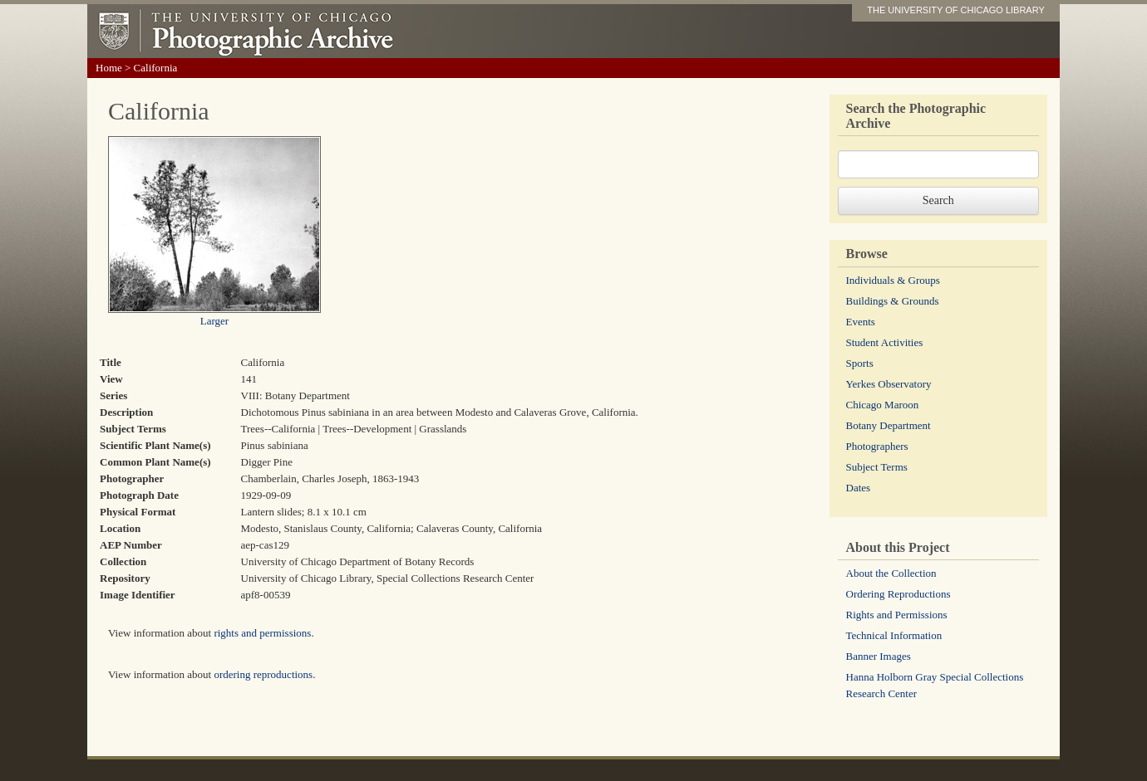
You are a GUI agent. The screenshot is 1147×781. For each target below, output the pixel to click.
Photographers (877, 446)
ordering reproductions (263, 674)
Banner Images (878, 656)
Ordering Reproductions (898, 594)
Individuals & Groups (893, 280)
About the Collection (891, 573)
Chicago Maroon (882, 404)
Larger (214, 321)
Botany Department (888, 425)
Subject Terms (877, 467)
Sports (860, 363)
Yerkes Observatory (889, 384)
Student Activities (884, 342)
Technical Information (894, 635)
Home (109, 67)
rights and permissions (262, 633)
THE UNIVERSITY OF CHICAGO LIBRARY (956, 10)
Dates (858, 487)
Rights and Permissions (897, 614)
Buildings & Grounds (892, 301)
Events (860, 321)
